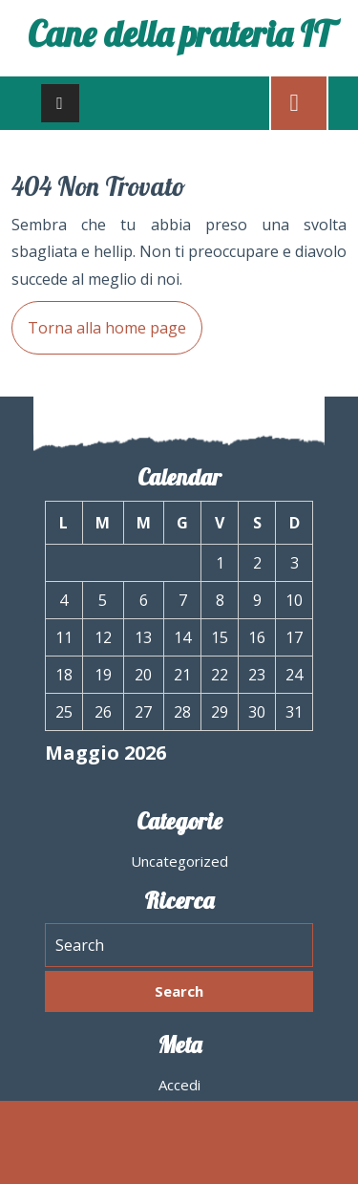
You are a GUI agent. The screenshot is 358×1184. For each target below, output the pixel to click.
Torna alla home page (98, 319)
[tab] (60, 103)
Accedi (179, 1084)
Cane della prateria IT (179, 33)
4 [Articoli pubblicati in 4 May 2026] (63, 600)
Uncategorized (179, 861)
